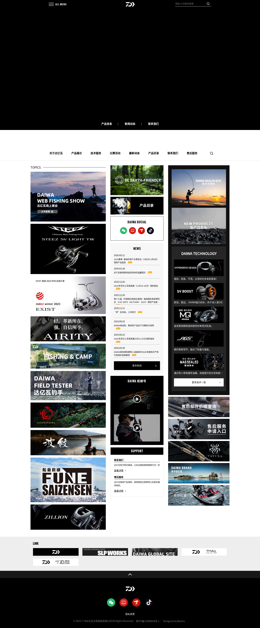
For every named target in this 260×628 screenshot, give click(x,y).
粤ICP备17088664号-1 (147, 621)
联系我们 (153, 124)
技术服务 (96, 153)
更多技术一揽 (199, 382)
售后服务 (192, 153)
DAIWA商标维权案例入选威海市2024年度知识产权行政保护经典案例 (136, 354)
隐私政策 (130, 614)
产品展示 (76, 153)
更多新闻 (137, 365)
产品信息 (106, 124)
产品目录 (153, 153)
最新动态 (134, 153)
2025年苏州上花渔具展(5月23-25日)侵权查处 (134, 341)
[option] (130, 65)
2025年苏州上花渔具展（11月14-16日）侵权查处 (136, 288)
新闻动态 (130, 124)
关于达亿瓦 (56, 153)
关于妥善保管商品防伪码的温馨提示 (134, 272)
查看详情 (118, 470)
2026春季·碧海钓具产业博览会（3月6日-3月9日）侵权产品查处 (136, 261)
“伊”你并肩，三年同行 (129, 312)
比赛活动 (115, 153)
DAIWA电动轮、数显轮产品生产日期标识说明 (134, 327)
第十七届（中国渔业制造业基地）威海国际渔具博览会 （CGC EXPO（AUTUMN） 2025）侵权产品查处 (137, 301)
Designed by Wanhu (174, 621)
